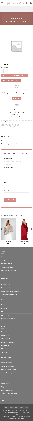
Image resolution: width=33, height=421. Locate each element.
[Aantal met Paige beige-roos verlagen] (2, 71)
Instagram (4, 308)
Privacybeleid (5, 284)
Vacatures (4, 260)
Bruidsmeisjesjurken (7, 342)
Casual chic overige (7, 373)
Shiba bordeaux (24, 241)
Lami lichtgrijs (8, 241)
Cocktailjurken (5, 338)
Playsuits (4, 387)
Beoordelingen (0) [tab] (7, 136)
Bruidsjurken (5, 345)
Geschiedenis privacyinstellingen (11, 291)
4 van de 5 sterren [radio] (18, 161)
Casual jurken (5, 383)
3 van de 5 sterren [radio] (12, 161)
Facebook (4, 305)
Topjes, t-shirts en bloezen (9, 393)
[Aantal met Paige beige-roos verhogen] (7, 71)
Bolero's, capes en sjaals (19, 21)
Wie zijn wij (4, 257)
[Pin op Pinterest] (15, 125)
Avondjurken (5, 335)
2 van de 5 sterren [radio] (7, 161)
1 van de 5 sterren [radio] (5, 161)
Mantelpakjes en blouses (8, 369)
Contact (3, 274)
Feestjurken (4, 332)
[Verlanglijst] (26, 3)
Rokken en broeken (7, 390)
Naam (6, 182)
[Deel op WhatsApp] (2, 125)
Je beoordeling (9, 167)
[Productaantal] (4, 71)
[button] (2, 3)
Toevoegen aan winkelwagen (15, 76)
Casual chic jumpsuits (7, 366)
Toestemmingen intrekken (9, 294)
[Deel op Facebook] (6, 125)
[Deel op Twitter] (9, 125)
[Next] (32, 232)
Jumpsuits (4, 352)
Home (6, 21)
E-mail (6, 191)
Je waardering (8, 158)
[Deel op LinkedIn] (18, 125)
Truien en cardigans (7, 397)
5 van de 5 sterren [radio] (7, 164)
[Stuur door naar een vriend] (12, 125)
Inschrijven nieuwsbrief (8, 318)
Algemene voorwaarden (8, 270)
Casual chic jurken (6, 362)
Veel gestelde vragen (7, 267)
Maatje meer (5, 349)
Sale (2, 400)
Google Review (5, 315)
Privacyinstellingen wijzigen (9, 287)
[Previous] (1, 232)
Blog (2, 312)
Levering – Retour (6, 263)
